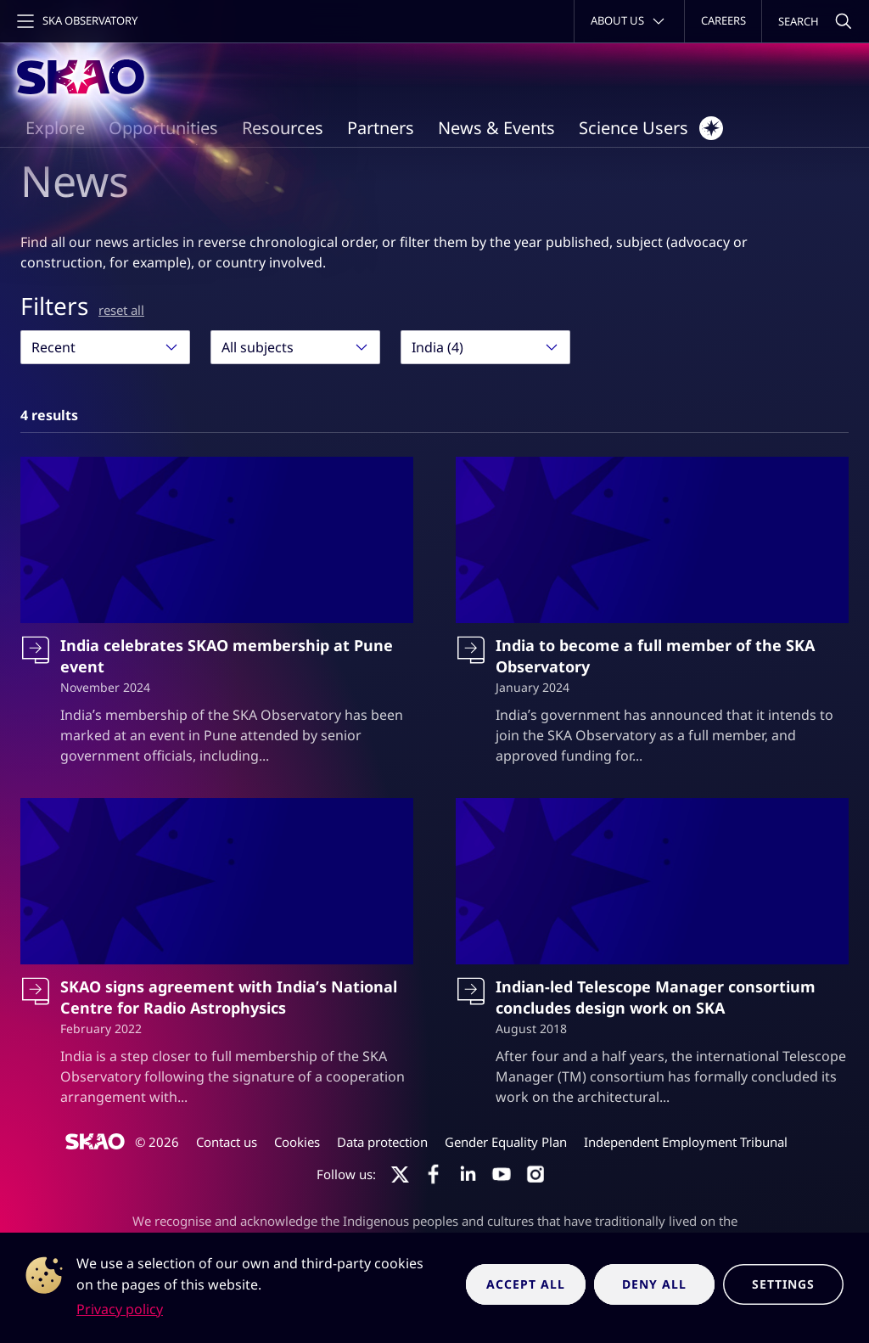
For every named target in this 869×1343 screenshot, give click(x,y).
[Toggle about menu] (629, 21)
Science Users (651, 128)
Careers (723, 20)
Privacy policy (119, 1309)
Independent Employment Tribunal (686, 1141)
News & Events (496, 127)
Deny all (654, 1284)
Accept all (525, 1284)
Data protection (382, 1141)
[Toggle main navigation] (75, 21)
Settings (783, 1284)
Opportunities (163, 127)
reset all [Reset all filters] (121, 309)
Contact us (226, 1141)
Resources (282, 127)
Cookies (297, 1141)
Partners (380, 127)
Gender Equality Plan (506, 1141)
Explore (55, 127)
